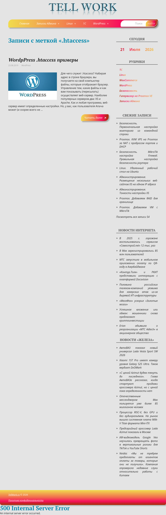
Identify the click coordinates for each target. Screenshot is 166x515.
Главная (24, 23)
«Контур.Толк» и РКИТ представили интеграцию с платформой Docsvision (138, 275)
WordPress (99, 23)
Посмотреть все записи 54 (133, 217)
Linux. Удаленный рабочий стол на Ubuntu (138, 169)
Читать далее (93, 117)
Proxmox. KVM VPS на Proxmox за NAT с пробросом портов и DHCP (138, 143)
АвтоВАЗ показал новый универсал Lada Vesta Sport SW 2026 (138, 351)
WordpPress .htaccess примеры (43, 60)
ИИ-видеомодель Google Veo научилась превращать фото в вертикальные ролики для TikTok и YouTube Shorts (138, 443)
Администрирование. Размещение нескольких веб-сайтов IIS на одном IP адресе (138, 180)
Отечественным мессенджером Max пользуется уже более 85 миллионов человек (138, 401)
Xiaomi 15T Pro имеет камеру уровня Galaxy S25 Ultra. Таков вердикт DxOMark (138, 363)
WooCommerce (128, 80)
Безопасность (128, 91)
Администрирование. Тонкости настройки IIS (134, 191)
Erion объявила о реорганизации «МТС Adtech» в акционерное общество (138, 329)
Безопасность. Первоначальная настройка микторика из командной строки (138, 129)
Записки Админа (46, 23)
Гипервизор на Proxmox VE (135, 96)
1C (84, 23)
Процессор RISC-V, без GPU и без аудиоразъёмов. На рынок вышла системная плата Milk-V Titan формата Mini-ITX (138, 417)
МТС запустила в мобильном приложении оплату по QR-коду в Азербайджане (138, 263)
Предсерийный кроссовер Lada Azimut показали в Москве (138, 430)
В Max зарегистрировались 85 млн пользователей (138, 252)
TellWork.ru (14, 494)
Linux (69, 23)
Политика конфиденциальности (25, 500)
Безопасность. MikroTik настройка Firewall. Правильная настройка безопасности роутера (138, 157)
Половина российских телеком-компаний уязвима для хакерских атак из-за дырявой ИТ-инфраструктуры (138, 290)
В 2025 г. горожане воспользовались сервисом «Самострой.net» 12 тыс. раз (138, 241)
